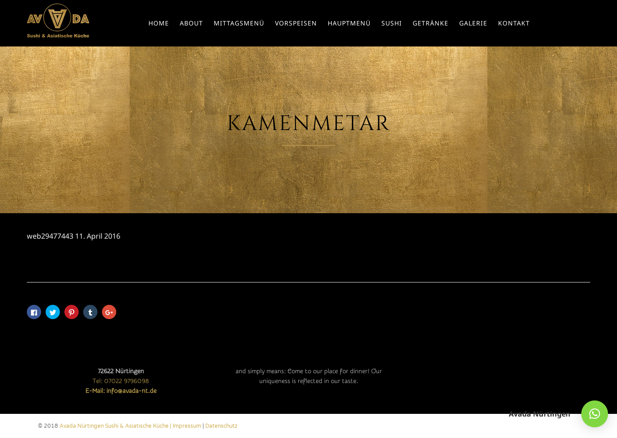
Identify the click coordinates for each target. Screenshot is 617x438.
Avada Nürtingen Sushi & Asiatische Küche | (116, 426)
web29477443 (50, 236)
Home (158, 23)
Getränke (430, 23)
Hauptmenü (349, 23)
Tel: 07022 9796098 (121, 381)
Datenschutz (221, 426)
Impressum (187, 426)
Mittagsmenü (239, 23)
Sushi (391, 23)
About (191, 23)
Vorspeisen (296, 23)
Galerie (473, 23)
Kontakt (514, 23)
